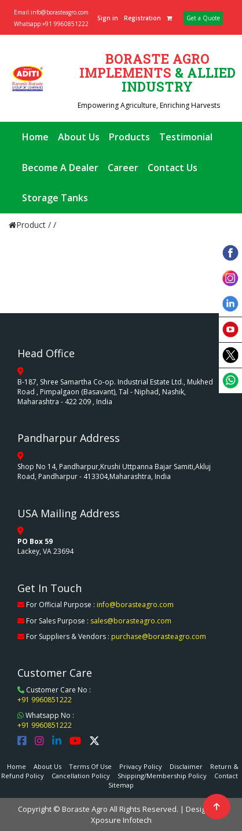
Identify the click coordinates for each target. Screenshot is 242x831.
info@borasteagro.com (135, 604)
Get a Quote (203, 18)
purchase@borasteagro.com (158, 636)
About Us (79, 136)
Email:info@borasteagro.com (51, 12)
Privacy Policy (140, 766)
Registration (142, 18)
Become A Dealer (60, 167)
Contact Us (172, 167)
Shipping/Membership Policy (162, 775)
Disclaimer (186, 766)
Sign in (107, 18)
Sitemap (121, 785)
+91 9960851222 (44, 700)
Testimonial (185, 136)
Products (129, 136)
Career (123, 167)
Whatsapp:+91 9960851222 (51, 24)
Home (35, 136)
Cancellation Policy (81, 775)
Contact (226, 775)
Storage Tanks (55, 197)
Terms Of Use (90, 766)
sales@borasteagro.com (130, 621)
